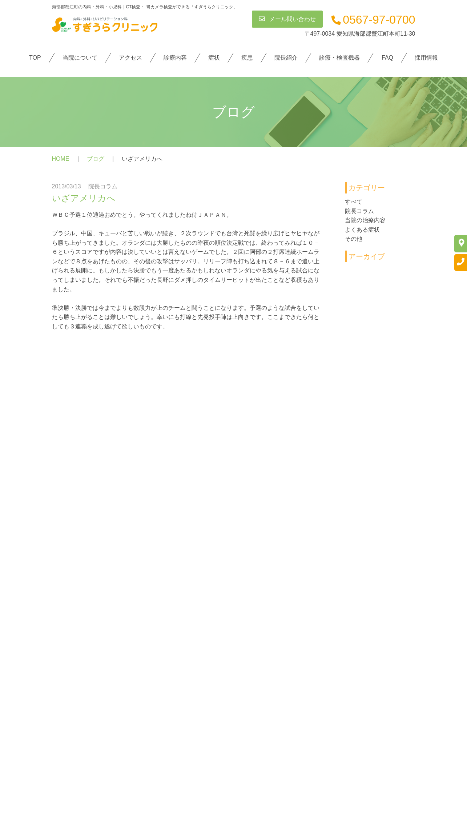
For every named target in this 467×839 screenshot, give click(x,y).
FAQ (387, 58)
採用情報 (426, 58)
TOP (35, 58)
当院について (80, 58)
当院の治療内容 (365, 220)
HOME (60, 159)
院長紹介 (286, 58)
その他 (353, 239)
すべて (353, 202)
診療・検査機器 (339, 58)
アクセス (130, 58)
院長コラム (359, 211)
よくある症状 (362, 230)
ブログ (95, 159)
